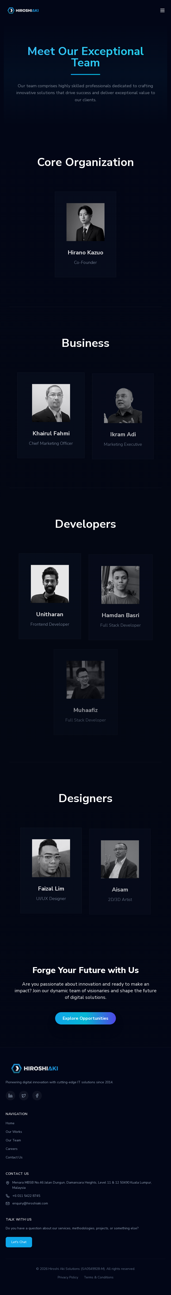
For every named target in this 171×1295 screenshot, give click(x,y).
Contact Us (14, 1157)
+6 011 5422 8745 (26, 1196)
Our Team (13, 1140)
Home (10, 1123)
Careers (12, 1149)
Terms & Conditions (99, 1277)
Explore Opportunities (85, 1018)
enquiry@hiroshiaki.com (30, 1203)
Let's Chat (18, 1242)
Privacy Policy (68, 1277)
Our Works (14, 1132)
